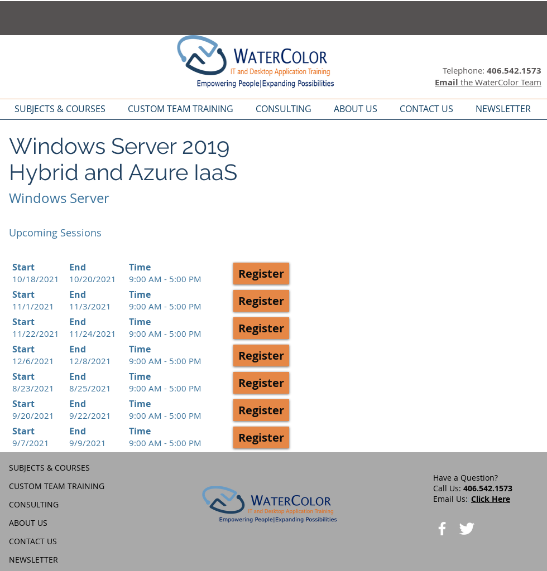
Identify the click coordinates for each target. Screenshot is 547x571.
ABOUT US (28, 522)
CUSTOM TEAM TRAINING (56, 486)
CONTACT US (33, 541)
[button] (261, 273)
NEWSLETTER (33, 559)
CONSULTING (34, 504)
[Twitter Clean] (467, 529)
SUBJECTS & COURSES (49, 467)
